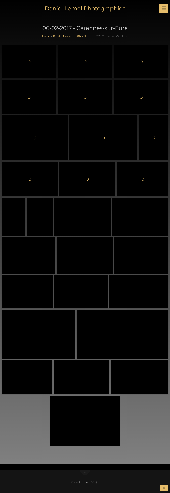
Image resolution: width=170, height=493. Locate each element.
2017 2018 (81, 36)
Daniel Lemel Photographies (85, 8)
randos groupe (62, 36)
